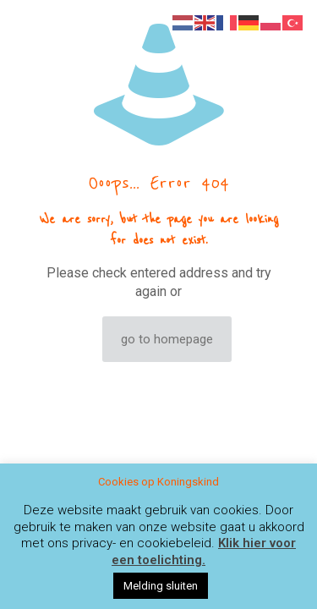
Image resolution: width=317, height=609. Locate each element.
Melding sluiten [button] (160, 585)
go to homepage (167, 339)
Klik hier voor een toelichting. (204, 551)
